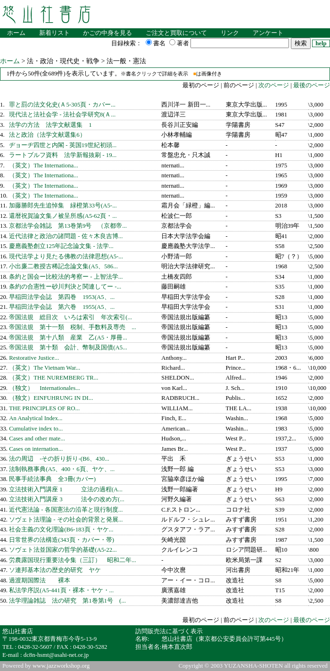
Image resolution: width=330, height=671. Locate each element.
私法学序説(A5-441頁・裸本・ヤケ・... (61, 590)
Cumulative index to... (36, 428)
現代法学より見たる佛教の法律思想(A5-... (66, 256)
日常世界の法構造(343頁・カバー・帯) (61, 540)
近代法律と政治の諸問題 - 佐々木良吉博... (66, 236)
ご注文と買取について (176, 33)
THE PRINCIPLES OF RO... (44, 408)
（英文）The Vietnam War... (44, 367)
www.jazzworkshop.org (61, 666)
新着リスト (54, 33)
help (320, 43)
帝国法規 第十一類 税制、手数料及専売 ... (72, 327)
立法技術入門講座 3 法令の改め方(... (66, 499)
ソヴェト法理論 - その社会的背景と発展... (66, 519)
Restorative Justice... (34, 358)
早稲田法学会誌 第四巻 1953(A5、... (62, 297)
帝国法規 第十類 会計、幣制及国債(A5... (68, 347)
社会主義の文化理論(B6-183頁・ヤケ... (61, 529)
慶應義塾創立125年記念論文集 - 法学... (61, 246)
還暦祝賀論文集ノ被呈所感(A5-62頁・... (63, 216)
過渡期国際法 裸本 (39, 580)
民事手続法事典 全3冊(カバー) (52, 479)
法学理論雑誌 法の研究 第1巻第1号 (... (67, 600)
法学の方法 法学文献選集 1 (50, 125)
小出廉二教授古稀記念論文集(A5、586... (63, 266)
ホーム (16, 33)
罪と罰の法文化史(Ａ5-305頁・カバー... (62, 104)
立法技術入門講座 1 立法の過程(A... (66, 489)
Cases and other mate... (37, 438)
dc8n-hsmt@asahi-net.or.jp (56, 655)
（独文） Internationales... (44, 388)
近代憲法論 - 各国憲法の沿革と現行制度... (66, 509)
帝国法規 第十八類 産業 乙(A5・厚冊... (68, 337)
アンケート (268, 33)
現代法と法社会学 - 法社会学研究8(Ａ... (62, 114)
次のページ (273, 85)
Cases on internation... (36, 449)
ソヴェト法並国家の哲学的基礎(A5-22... (63, 550)
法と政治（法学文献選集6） (47, 135)
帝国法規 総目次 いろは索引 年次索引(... (70, 317)
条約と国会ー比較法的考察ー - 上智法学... (66, 276)
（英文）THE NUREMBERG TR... (53, 377)
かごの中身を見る (107, 33)
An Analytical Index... (35, 418)
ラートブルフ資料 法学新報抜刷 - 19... (62, 155)
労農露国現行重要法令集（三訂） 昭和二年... (72, 560)
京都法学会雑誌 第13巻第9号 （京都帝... (68, 226)
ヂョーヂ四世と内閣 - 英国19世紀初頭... (62, 145)
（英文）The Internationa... (43, 165)
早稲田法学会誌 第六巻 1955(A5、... (62, 307)
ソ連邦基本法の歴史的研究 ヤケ (55, 570)
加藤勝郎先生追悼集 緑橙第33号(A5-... (63, 205)
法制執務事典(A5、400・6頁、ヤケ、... (62, 469)
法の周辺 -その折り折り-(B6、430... (59, 459)
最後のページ (311, 85)
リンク (230, 33)
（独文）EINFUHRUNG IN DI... (51, 398)
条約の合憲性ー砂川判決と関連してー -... (65, 286)
